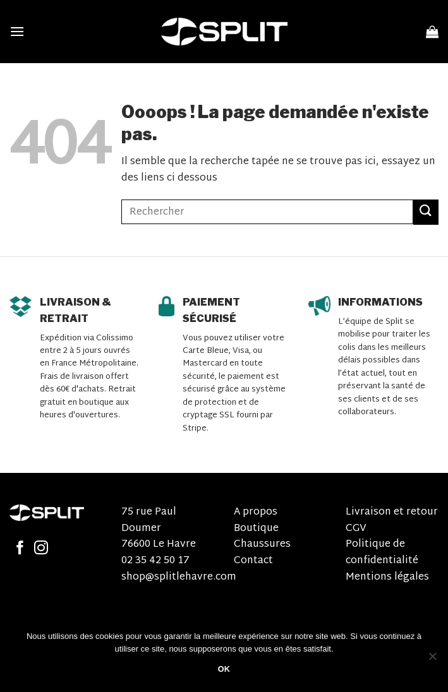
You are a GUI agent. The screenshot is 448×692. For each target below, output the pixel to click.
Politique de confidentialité (382, 552)
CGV (356, 529)
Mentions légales (387, 577)
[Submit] (426, 212)
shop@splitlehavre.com (178, 577)
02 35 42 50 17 (155, 561)
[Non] (432, 660)
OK (224, 669)
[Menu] (17, 31)
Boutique (256, 529)
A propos (255, 512)
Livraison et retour (392, 512)
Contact (253, 561)
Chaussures (262, 544)
